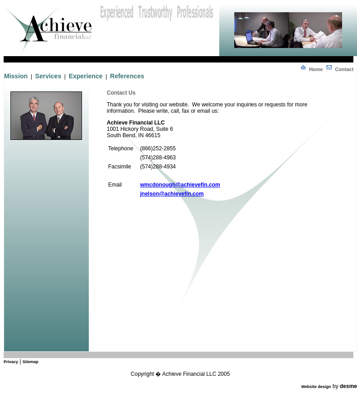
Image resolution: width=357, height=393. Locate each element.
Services (48, 76)
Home (316, 69)
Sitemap (31, 361)
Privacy (11, 361)
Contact (344, 69)
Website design (316, 386)
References (127, 76)
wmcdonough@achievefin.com (180, 185)
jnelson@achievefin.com (171, 194)
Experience (86, 76)
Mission (16, 76)
